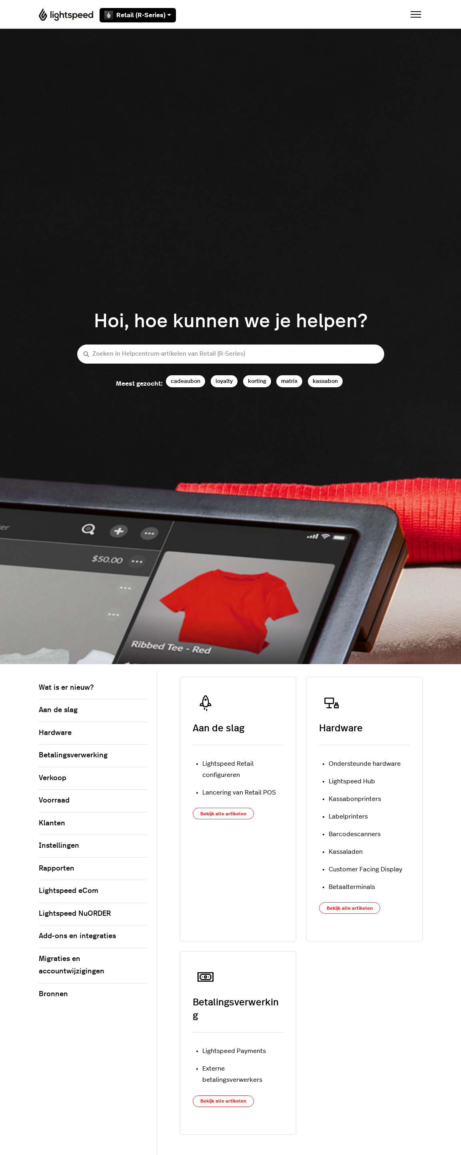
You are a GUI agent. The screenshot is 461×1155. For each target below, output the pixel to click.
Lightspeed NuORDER (75, 913)
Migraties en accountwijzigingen (71, 965)
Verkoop (52, 778)
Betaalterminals (352, 887)
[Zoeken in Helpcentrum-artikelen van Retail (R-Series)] (230, 354)
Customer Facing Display (365, 869)
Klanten (52, 823)
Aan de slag (218, 728)
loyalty (224, 381)
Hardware (341, 728)
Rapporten (56, 868)
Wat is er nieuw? (66, 687)
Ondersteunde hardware (365, 764)
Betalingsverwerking (73, 755)
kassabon (325, 381)
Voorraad (54, 800)
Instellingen (59, 845)
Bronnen (53, 994)
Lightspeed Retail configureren (227, 769)
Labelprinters (348, 816)
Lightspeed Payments (234, 1051)
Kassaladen (346, 852)
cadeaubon (185, 381)
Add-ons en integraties (77, 936)
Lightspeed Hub (352, 781)
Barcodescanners (355, 834)
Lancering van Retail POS (239, 792)
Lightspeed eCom (68, 891)
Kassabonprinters (355, 799)
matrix (289, 381)
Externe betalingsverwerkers (232, 1074)
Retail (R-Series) (137, 15)
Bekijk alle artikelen (223, 813)
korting (257, 381)
